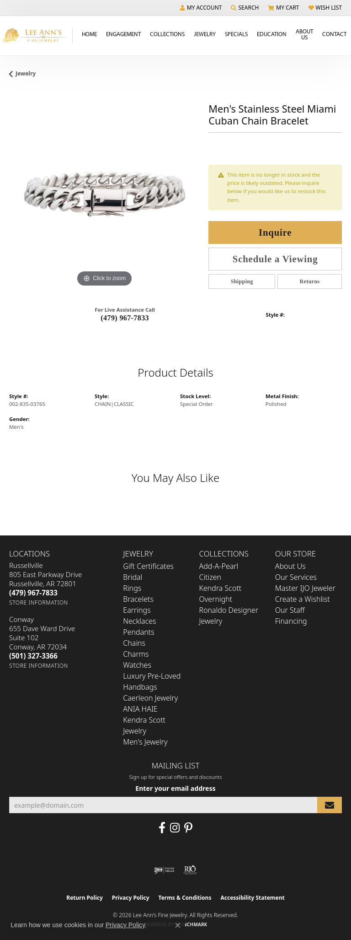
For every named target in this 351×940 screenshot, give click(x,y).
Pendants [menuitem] (138, 632)
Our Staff (290, 610)
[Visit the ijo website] (164, 870)
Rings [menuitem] (132, 588)
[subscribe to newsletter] (329, 805)
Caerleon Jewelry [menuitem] (150, 698)
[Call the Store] (33, 592)
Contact (334, 34)
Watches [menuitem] (137, 665)
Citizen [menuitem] (210, 577)
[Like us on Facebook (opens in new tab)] (162, 827)
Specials (236, 34)
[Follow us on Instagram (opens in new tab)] (175, 827)
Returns (310, 281)
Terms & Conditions (185, 898)
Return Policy (84, 898)
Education (272, 34)
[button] (201, 8)
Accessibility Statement (252, 898)
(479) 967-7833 (125, 318)
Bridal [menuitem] (132, 577)
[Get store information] (38, 602)
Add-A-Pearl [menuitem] (219, 566)
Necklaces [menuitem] (139, 621)
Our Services (296, 577)
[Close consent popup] (178, 925)
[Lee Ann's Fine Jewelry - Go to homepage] (36, 35)
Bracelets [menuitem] (138, 599)
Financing (291, 621)
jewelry (26, 73)
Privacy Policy (130, 898)
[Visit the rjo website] (190, 870)
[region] (104, 194)
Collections (167, 34)
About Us (304, 34)
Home (89, 34)
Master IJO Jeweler (305, 588)
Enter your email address (175, 788)
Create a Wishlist (302, 599)
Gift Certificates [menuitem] (148, 566)
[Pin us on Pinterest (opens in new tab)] (188, 827)
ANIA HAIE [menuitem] (140, 709)
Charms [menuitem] (136, 654)
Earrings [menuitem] (136, 610)
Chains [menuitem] (134, 643)
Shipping (242, 281)
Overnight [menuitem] (216, 599)
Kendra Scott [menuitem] (220, 588)
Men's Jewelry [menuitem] (145, 742)
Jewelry (205, 34)
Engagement (123, 34)
